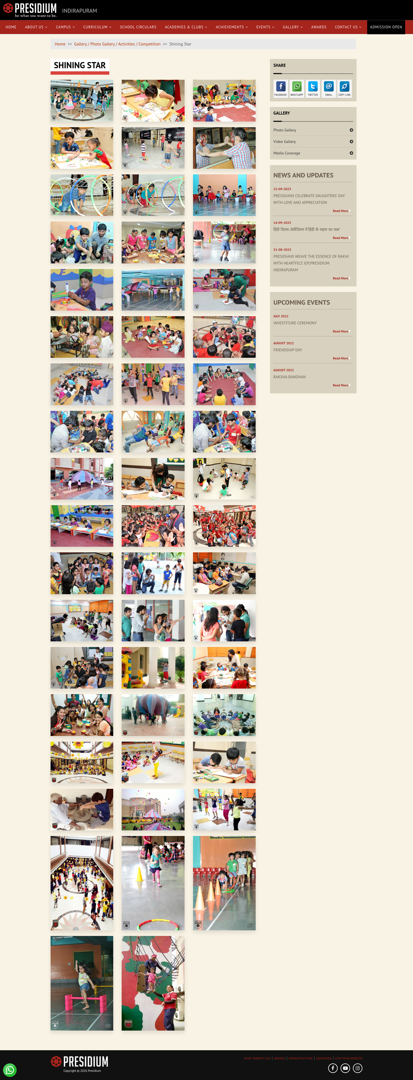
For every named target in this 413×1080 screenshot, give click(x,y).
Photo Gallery (284, 130)
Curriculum (97, 27)
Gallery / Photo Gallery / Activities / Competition (117, 44)
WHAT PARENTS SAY (257, 1058)
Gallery (293, 27)
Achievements (232, 27)
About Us (36, 27)
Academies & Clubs (186, 27)
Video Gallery (284, 141)
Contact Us (348, 27)
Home (11, 27)
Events (265, 27)
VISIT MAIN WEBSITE (348, 1058)
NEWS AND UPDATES (303, 175)
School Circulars (138, 27)
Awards (318, 27)
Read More (340, 211)
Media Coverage (286, 153)
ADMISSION (324, 1058)
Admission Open (386, 27)
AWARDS (279, 1058)
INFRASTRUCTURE (301, 1058)
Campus (65, 27)
